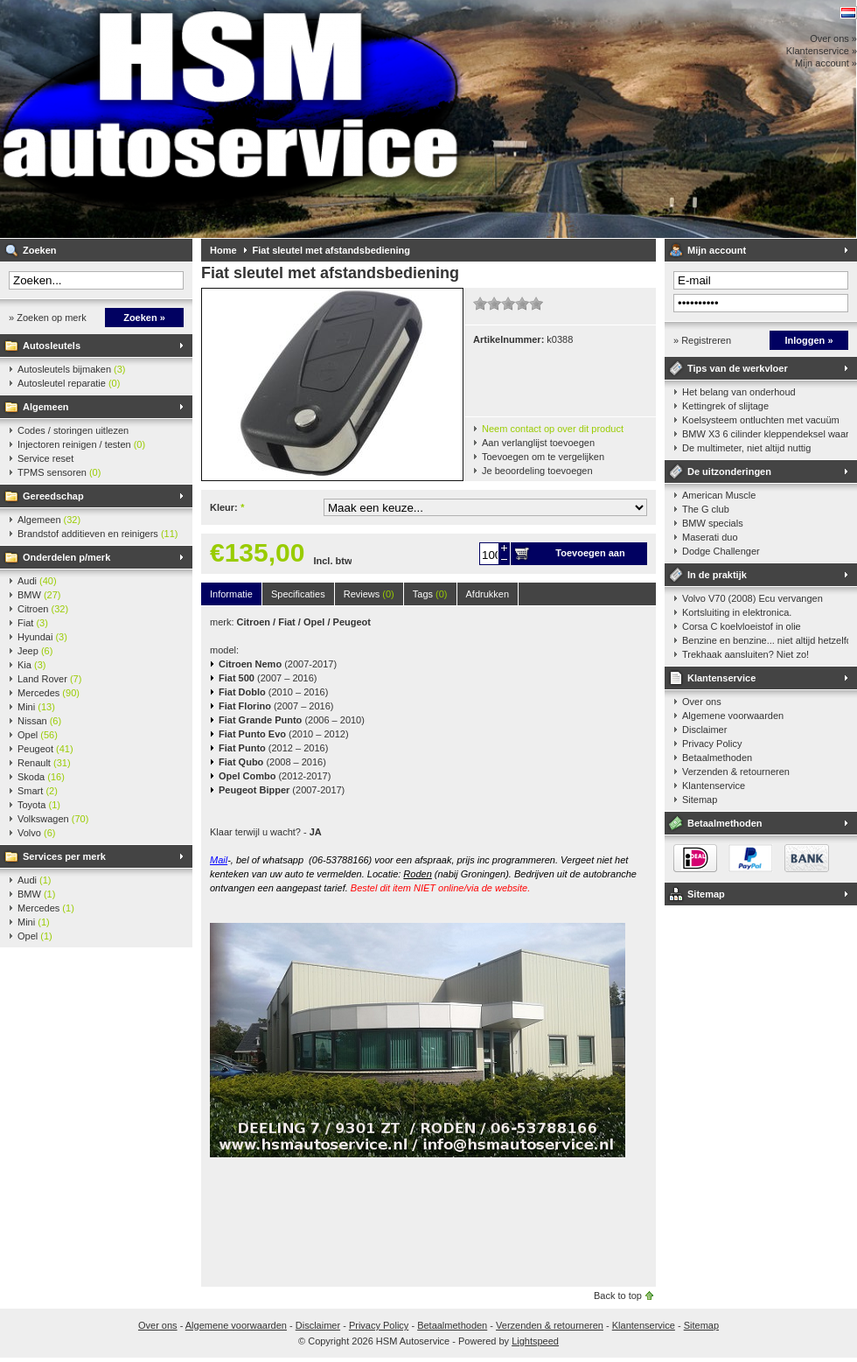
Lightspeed (535, 1341)
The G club (705, 509)
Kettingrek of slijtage (725, 406)
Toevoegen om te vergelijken (543, 456)
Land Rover (49, 679)
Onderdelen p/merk (66, 557)
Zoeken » (144, 317)
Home (223, 250)
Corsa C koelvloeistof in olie (741, 626)
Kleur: (227, 507)
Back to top (618, 1295)
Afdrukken (488, 594)
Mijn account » (826, 63)
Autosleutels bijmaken (71, 369)
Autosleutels (51, 345)
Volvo (36, 833)
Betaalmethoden (717, 757)
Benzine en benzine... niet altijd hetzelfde (765, 640)
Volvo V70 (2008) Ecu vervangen (752, 598)
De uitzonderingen (729, 471)
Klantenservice (721, 678)
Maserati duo (710, 537)
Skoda (41, 777)
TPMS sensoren (59, 472)
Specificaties (298, 594)
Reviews (369, 594)
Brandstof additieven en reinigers (97, 533)
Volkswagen (52, 819)
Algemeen (46, 407)
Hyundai (42, 637)
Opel (37, 735)
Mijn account (716, 250)
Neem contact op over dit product (553, 428)
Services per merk (64, 856)
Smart (37, 791)
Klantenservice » (821, 50)
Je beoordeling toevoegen (537, 470)
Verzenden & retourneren (736, 771)
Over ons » (833, 38)
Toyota (38, 805)
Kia (31, 665)
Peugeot (45, 749)
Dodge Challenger (721, 551)
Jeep (34, 651)
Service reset (45, 458)
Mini (36, 707)
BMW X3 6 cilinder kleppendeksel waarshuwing (765, 434)
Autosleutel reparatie (68, 383)
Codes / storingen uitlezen (73, 430)
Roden (417, 874)
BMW (39, 595)
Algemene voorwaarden (733, 715)
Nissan (39, 721)
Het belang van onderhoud (739, 392)
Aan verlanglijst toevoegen (538, 442)
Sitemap (699, 799)
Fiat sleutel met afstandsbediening (331, 250)
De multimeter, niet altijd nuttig (746, 448)
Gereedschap (53, 496)
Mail (218, 860)
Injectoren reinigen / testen (81, 444)
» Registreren (702, 340)
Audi (37, 581)
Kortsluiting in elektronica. (736, 612)
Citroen (42, 609)
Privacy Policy (712, 743)
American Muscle (719, 495)
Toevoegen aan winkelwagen (589, 556)
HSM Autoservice (231, 119)
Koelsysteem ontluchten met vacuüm (761, 420)
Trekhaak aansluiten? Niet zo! (745, 654)
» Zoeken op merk (48, 317)
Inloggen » (809, 340)
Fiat (32, 623)
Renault (44, 763)
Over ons (701, 701)
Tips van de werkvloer (737, 368)
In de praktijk (717, 574)
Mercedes (48, 693)
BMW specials (712, 523)
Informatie (231, 594)
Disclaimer (704, 729)
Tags (430, 594)
